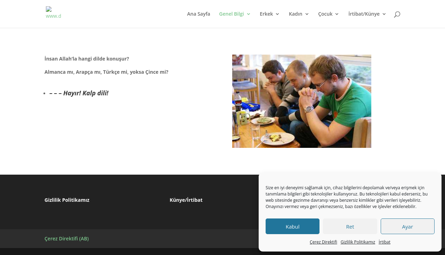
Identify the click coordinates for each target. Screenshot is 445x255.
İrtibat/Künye (364, 14)
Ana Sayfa (198, 14)
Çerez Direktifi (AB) (66, 238)
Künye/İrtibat (186, 200)
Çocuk (325, 14)
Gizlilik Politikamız (358, 242)
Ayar (407, 226)
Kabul (293, 226)
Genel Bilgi (231, 14)
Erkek (266, 14)
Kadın (295, 14)
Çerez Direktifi (323, 242)
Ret (350, 226)
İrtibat (384, 242)
